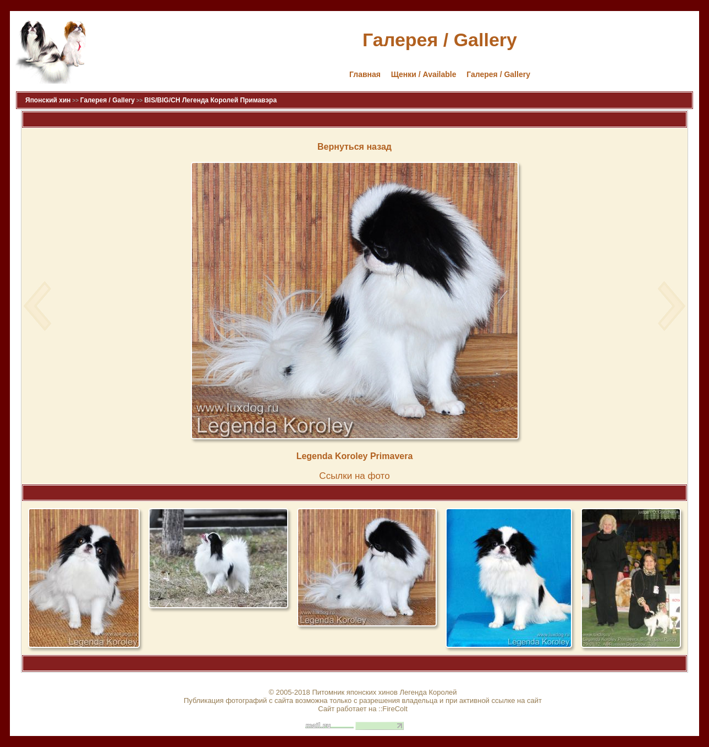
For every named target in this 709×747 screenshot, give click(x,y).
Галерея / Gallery (498, 74)
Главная (365, 74)
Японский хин (48, 100)
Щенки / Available (424, 74)
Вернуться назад (354, 146)
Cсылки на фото (354, 476)
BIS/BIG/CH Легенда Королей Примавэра (210, 100)
